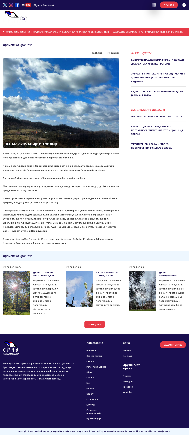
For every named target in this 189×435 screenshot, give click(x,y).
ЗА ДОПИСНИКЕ (173, 344)
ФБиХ (89, 372)
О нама (127, 350)
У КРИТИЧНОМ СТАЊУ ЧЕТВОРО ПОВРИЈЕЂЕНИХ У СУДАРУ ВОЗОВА (151, 145)
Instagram (128, 381)
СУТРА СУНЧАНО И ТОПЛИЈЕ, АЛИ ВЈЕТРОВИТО (107, 274)
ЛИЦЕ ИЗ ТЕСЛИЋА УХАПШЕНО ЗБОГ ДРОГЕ (156, 116)
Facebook (128, 386)
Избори (90, 361)
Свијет (90, 393)
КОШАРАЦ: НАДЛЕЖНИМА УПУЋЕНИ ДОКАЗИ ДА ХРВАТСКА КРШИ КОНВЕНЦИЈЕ (67, 31)
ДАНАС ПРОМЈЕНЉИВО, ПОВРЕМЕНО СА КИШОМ (168, 274)
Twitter (127, 376)
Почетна (91, 350)
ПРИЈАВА (169, 4)
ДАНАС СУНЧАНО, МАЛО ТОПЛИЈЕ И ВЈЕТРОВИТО (43, 274)
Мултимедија (93, 418)
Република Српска (96, 366)
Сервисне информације (93, 411)
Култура (91, 404)
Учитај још (94, 324)
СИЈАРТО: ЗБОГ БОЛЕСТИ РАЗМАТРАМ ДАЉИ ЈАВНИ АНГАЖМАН (157, 93)
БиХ (88, 383)
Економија (92, 399)
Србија (90, 377)
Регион (90, 388)
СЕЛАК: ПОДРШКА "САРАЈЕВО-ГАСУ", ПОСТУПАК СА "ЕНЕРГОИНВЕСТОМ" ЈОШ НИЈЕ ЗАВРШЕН (157, 130)
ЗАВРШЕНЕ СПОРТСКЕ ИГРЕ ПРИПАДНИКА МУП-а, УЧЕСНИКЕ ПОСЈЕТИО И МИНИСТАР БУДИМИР (158, 77)
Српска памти (94, 356)
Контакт (127, 356)
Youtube (127, 392)
